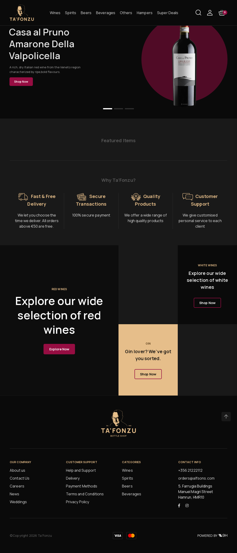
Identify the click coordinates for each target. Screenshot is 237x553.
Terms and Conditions (85, 493)
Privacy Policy (77, 501)
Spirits (70, 12)
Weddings (18, 501)
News (14, 493)
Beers (86, 12)
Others (126, 12)
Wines (55, 12)
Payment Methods (81, 486)
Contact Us (19, 478)
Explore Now (59, 349)
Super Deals (167, 12)
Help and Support (81, 470)
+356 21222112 (190, 470)
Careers (17, 486)
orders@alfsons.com (196, 478)
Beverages (105, 12)
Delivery (73, 478)
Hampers (145, 12)
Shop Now (21, 82)
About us (17, 470)
